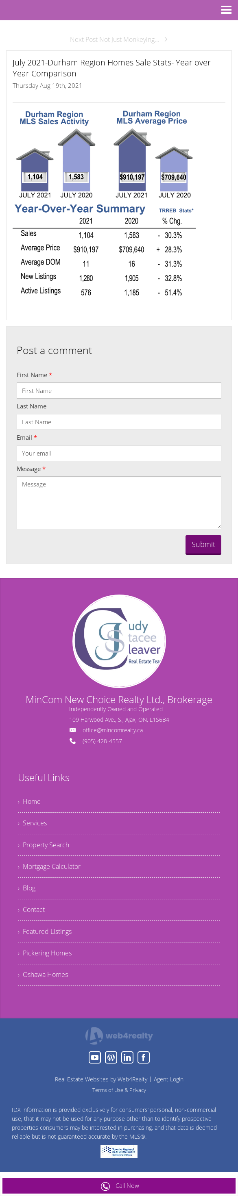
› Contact (31, 913)
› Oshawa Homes (43, 981)
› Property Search (43, 846)
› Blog (26, 891)
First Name (34, 375)
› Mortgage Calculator (49, 869)
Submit (203, 544)
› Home (29, 802)
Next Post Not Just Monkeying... (119, 39)
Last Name (31, 406)
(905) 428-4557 (102, 741)
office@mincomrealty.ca (113, 730)
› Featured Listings (45, 936)
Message (31, 469)
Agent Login (168, 1086)
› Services (32, 824)
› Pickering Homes (45, 958)
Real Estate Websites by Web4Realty (101, 1086)
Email (27, 437)
